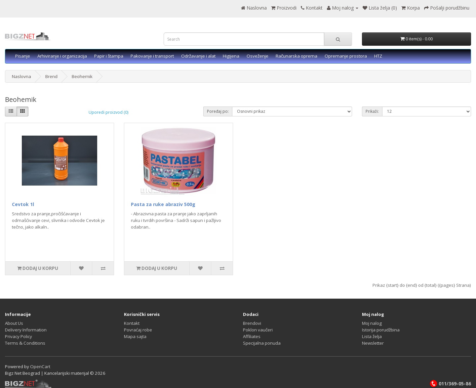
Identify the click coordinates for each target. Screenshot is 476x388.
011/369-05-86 (450, 384)
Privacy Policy (18, 336)
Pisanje (22, 56)
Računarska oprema (296, 56)
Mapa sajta (135, 336)
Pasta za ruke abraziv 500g (163, 204)
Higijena (231, 56)
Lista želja (372, 336)
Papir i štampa (108, 56)
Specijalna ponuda (262, 343)
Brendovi (252, 323)
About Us (14, 323)
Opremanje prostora (346, 56)
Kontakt (131, 323)
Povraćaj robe (138, 330)
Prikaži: (372, 111)
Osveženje (257, 56)
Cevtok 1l (23, 204)
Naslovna (21, 76)
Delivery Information (26, 330)
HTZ (378, 56)
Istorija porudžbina (381, 330)
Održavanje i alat (198, 56)
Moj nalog (372, 323)
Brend (51, 76)
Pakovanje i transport (152, 56)
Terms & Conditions (25, 343)
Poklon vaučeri (258, 330)
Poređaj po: (218, 111)
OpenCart (40, 366)
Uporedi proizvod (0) (108, 112)
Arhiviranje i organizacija (62, 56)
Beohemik (82, 76)
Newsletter (373, 343)
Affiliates (251, 336)
